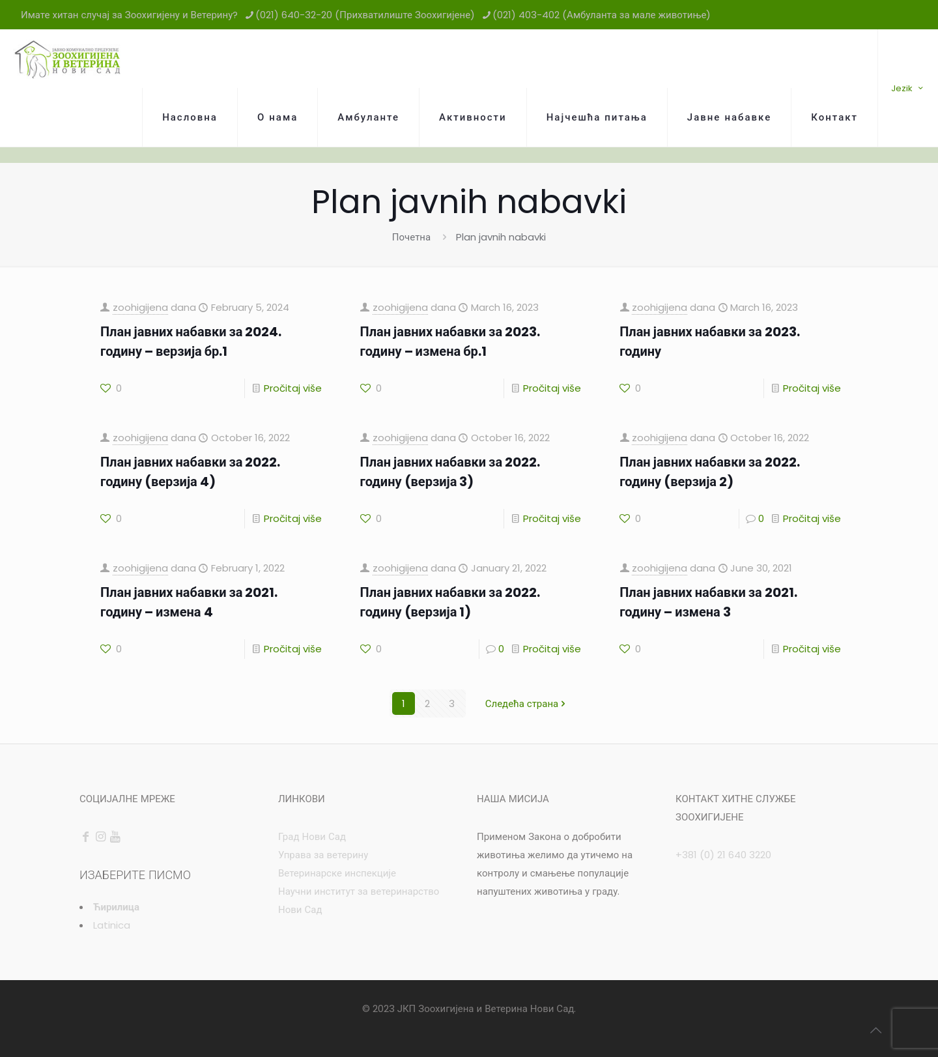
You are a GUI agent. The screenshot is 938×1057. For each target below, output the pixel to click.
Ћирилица (116, 907)
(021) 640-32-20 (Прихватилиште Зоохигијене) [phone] (365, 15)
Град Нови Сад (312, 836)
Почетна (411, 237)
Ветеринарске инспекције (337, 873)
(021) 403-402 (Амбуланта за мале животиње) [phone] (601, 15)
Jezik (908, 88)
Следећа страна (527, 703)
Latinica (111, 925)
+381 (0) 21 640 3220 (723, 855)
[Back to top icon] (875, 1030)
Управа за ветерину (323, 855)
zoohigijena (140, 307)
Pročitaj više (293, 388)
